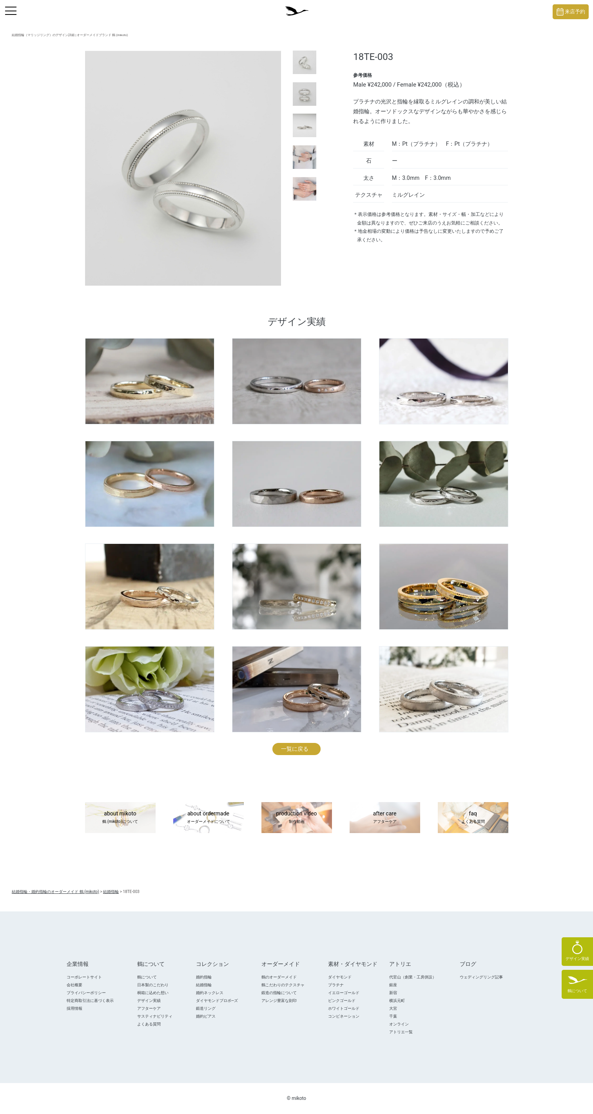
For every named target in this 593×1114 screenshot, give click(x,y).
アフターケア (149, 1008)
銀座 (393, 985)
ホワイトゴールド (343, 1008)
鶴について (147, 977)
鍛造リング (206, 1008)
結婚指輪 (204, 985)
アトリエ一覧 (401, 1032)
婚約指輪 (204, 977)
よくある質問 (149, 1024)
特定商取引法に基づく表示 (90, 1000)
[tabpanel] (183, 168)
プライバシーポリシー (86, 993)
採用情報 (74, 1008)
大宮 (393, 1008)
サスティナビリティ (154, 1016)
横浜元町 (397, 1000)
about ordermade (208, 817)
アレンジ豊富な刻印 (279, 1000)
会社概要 (74, 985)
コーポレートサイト (84, 977)
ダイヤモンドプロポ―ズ (217, 1000)
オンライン (399, 1024)
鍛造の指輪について (279, 993)
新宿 (393, 993)
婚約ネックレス (209, 993)
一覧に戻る (294, 749)
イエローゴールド (343, 993)
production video (296, 817)
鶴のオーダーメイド (279, 977)
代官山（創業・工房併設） (412, 977)
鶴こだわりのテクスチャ (283, 985)
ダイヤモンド (340, 977)
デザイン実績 (149, 1000)
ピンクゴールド (341, 1000)
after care (385, 817)
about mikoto (120, 817)
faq (473, 817)
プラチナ (336, 985)
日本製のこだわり (153, 985)
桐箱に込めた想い (153, 993)
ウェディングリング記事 (481, 977)
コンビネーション (343, 1016)
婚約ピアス (206, 1016)
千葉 (393, 1016)
